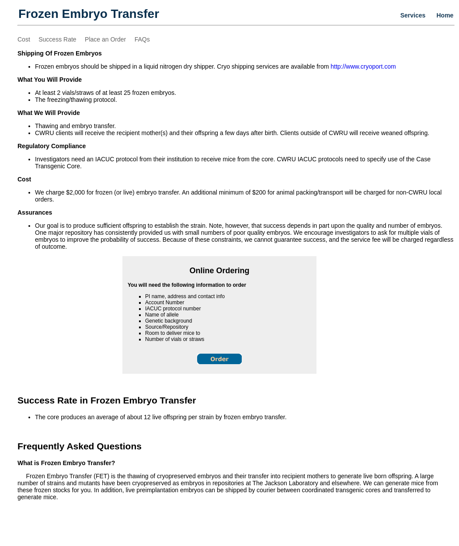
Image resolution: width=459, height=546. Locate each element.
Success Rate (57, 39)
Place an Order (105, 39)
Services (413, 15)
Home (445, 15)
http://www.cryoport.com (363, 66)
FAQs (142, 39)
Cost (23, 39)
